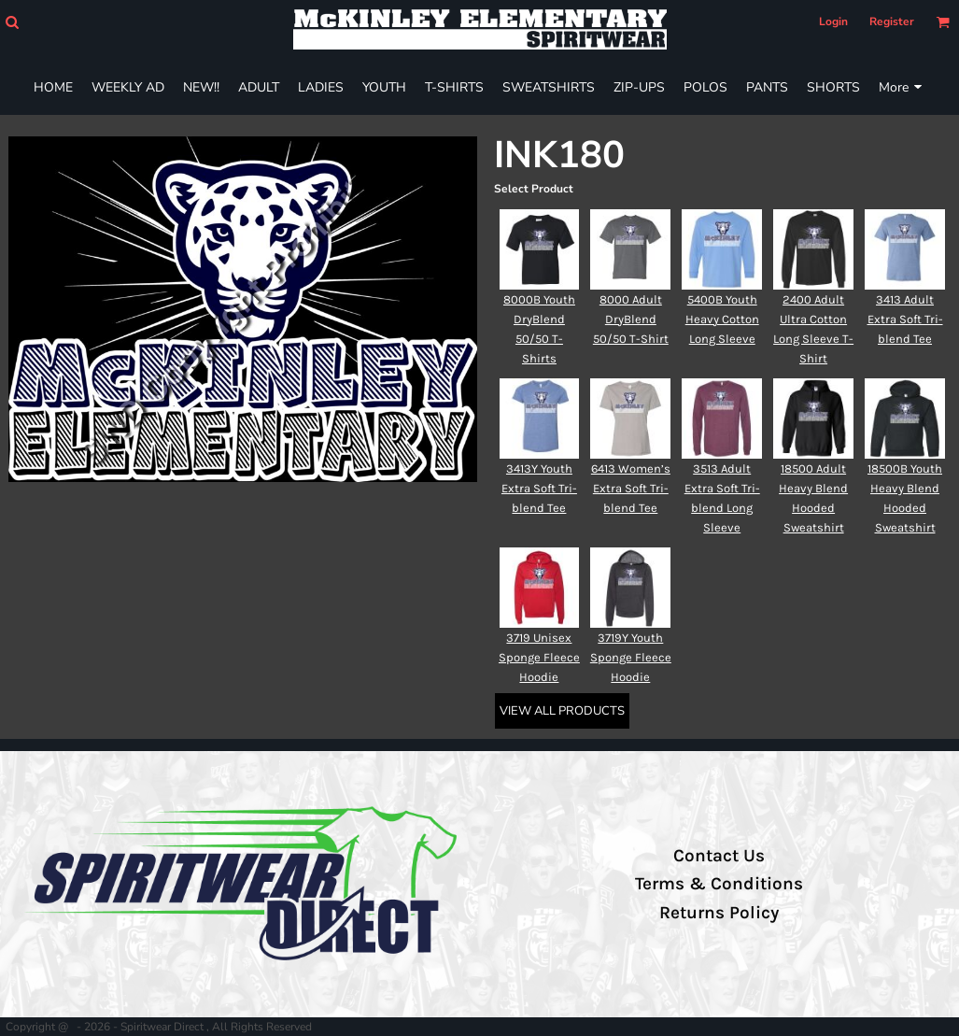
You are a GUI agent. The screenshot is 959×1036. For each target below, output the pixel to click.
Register (891, 21)
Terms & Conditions (719, 883)
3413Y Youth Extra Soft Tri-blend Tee (539, 488)
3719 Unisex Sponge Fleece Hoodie (539, 657)
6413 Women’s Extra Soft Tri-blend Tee (630, 488)
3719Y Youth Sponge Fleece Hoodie (630, 657)
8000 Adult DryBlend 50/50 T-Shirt (631, 319)
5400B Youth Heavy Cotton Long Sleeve (722, 319)
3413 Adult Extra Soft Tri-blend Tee (905, 319)
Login (833, 21)
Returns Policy (719, 912)
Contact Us (719, 855)
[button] (12, 22)
